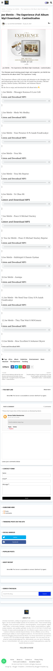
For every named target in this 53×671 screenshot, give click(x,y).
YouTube (39, 537)
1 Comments (47, 406)
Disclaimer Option (34, 662)
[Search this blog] (20, 594)
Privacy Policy (38, 659)
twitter (15, 537)
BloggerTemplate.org (41, 667)
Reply (9, 427)
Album (16, 359)
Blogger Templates (18, 667)
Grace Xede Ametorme (16, 415)
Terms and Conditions (19, 662)
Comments (8, 513)
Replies (11, 429)
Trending (9, 9)
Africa (10, 359)
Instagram (39, 542)
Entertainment (34, 359)
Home (3, 9)
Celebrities (23, 359)
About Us (19, 659)
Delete (15, 427)
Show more (47, 389)
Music (42, 359)
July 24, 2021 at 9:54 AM (13, 417)
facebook (15, 542)
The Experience (15, 361)
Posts (6, 511)
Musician (5, 361)
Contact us (28, 659)
